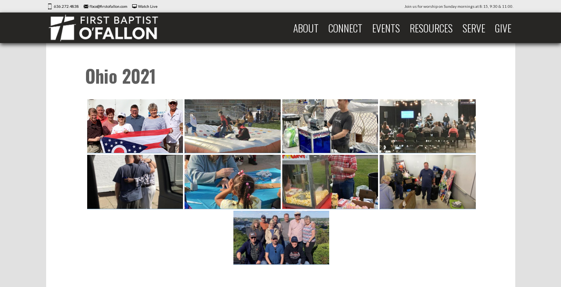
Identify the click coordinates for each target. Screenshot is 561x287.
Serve (473, 28)
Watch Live (148, 6)
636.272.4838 (66, 6)
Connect (345, 28)
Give (503, 28)
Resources (431, 28)
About (306, 28)
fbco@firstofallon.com (108, 6)
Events (386, 28)
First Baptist (108, 28)
